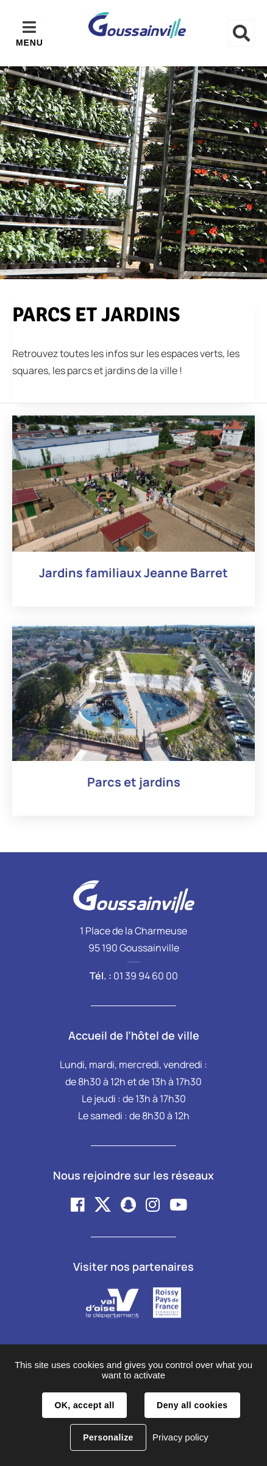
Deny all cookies (192, 1405)
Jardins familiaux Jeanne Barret (133, 573)
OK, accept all (84, 1405)
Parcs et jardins (133, 782)
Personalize (108, 1437)
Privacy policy (180, 1437)
